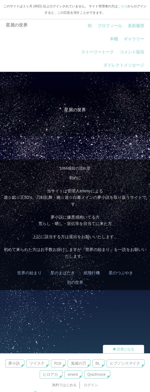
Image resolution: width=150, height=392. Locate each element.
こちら (122, 6)
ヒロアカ (50, 374)
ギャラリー (134, 38)
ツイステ (37, 363)
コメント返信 (132, 52)
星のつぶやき (121, 272)
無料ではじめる (64, 385)
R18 (57, 363)
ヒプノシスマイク (125, 363)
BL (98, 363)
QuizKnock (96, 374)
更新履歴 (136, 25)
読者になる (123, 349)
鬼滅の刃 (78, 363)
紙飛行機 (92, 272)
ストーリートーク (97, 52)
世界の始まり (29, 272)
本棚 (114, 38)
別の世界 (75, 282)
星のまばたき (62, 272)
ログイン (91, 385)
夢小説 (14, 363)
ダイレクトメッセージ (123, 65)
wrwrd (73, 374)
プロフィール (110, 25)
